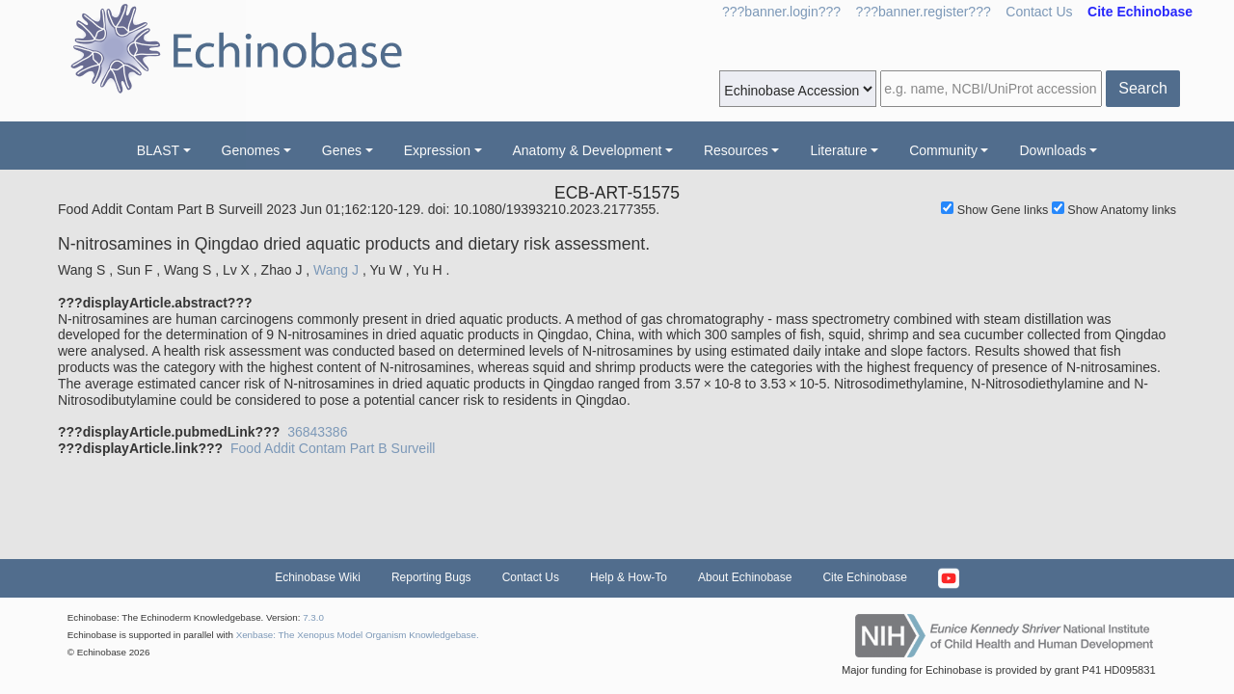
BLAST (158, 150)
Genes (342, 150)
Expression (437, 150)
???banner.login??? (781, 11)
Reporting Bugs (431, 577)
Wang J (336, 270)
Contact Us (1039, 11)
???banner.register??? (923, 11)
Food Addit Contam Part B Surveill (332, 448)
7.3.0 (313, 617)
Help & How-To (628, 577)
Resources (736, 150)
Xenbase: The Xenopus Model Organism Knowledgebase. (357, 634)
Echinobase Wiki (318, 577)
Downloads (1052, 150)
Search (1142, 88)
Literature (838, 150)
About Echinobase (744, 577)
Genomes (251, 150)
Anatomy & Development (587, 150)
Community (943, 150)
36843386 (317, 432)
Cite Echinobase (864, 577)
